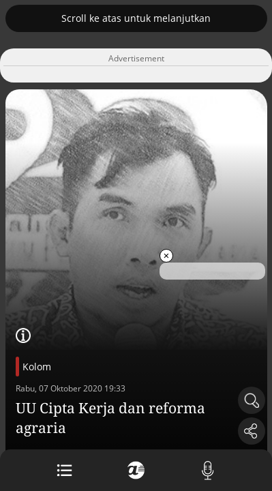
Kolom (36, 366)
